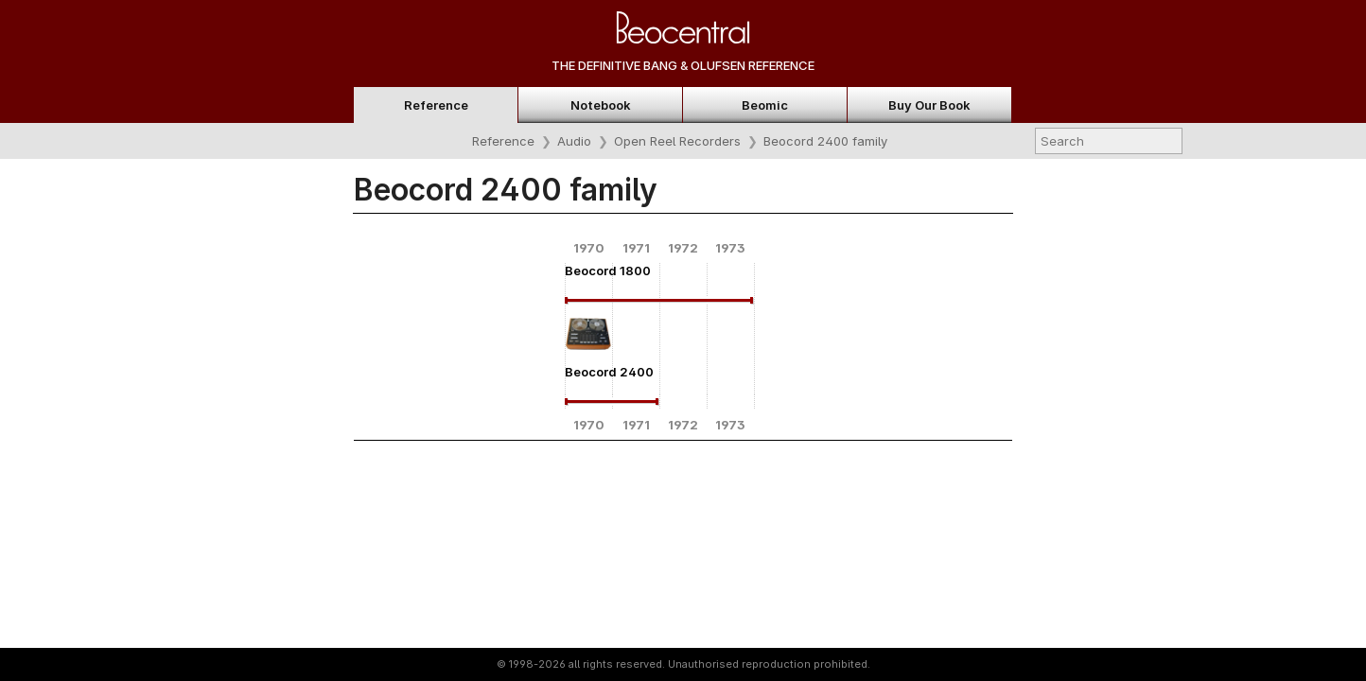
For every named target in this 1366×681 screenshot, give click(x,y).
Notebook (600, 105)
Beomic (765, 105)
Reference (436, 105)
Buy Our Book (929, 105)
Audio (574, 140)
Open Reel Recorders (677, 140)
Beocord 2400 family (825, 140)
